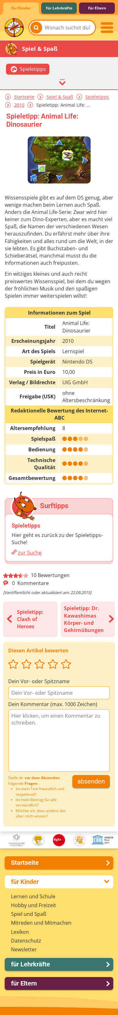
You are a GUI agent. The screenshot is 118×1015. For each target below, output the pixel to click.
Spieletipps (97, 97)
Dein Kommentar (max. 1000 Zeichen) (52, 704)
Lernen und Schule (33, 896)
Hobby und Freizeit (33, 905)
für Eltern (97, 8)
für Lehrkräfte (59, 8)
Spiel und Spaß (28, 914)
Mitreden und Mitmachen (41, 922)
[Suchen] (36, 28)
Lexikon (20, 931)
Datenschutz (26, 940)
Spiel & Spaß (60, 97)
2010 (19, 105)
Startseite (24, 97)
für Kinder (21, 8)
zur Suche (30, 552)
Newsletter (24, 949)
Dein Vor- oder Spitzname (39, 681)
